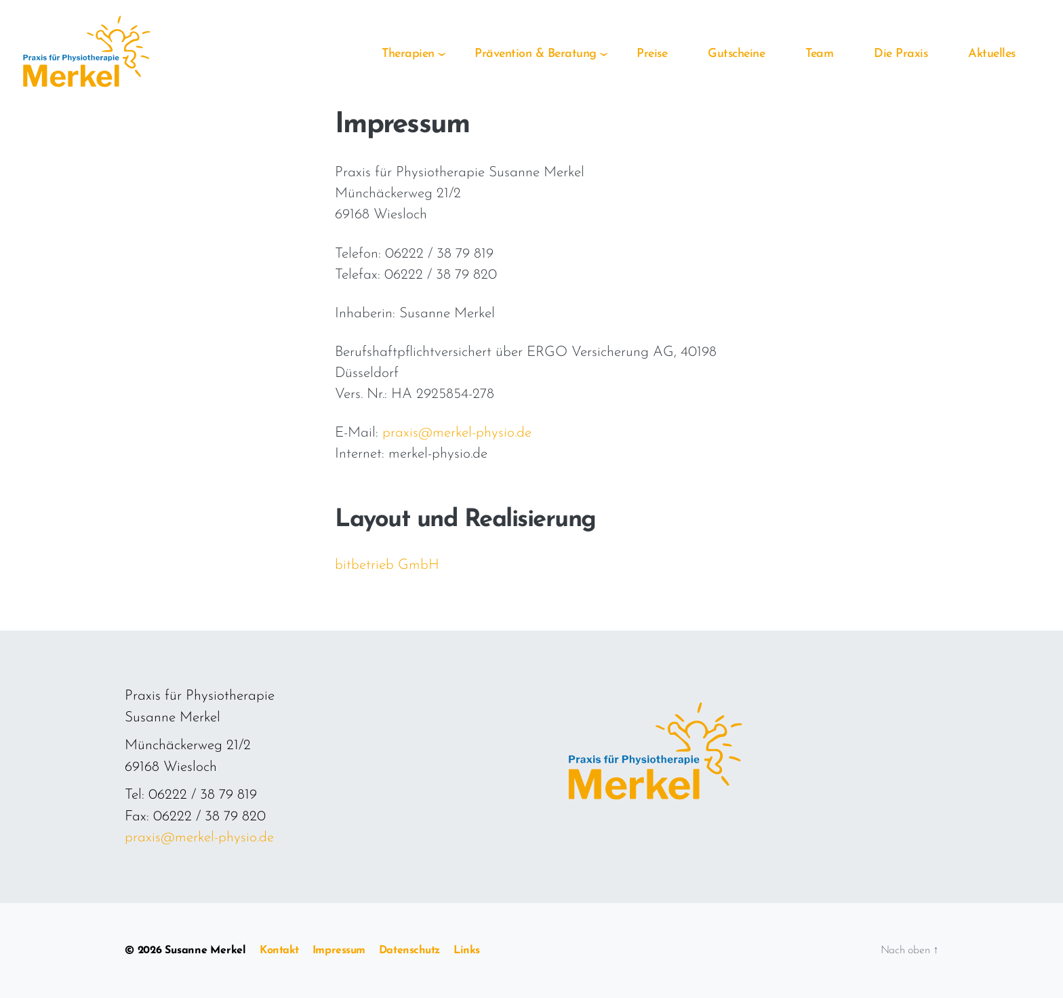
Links (467, 950)
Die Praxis (900, 53)
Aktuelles (992, 53)
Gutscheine (736, 53)
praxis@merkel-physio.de (457, 433)
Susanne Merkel (205, 950)
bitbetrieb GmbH (387, 565)
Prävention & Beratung (536, 53)
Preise (652, 53)
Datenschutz (409, 950)
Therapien (408, 53)
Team (819, 53)
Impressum (339, 950)
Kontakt (279, 950)
